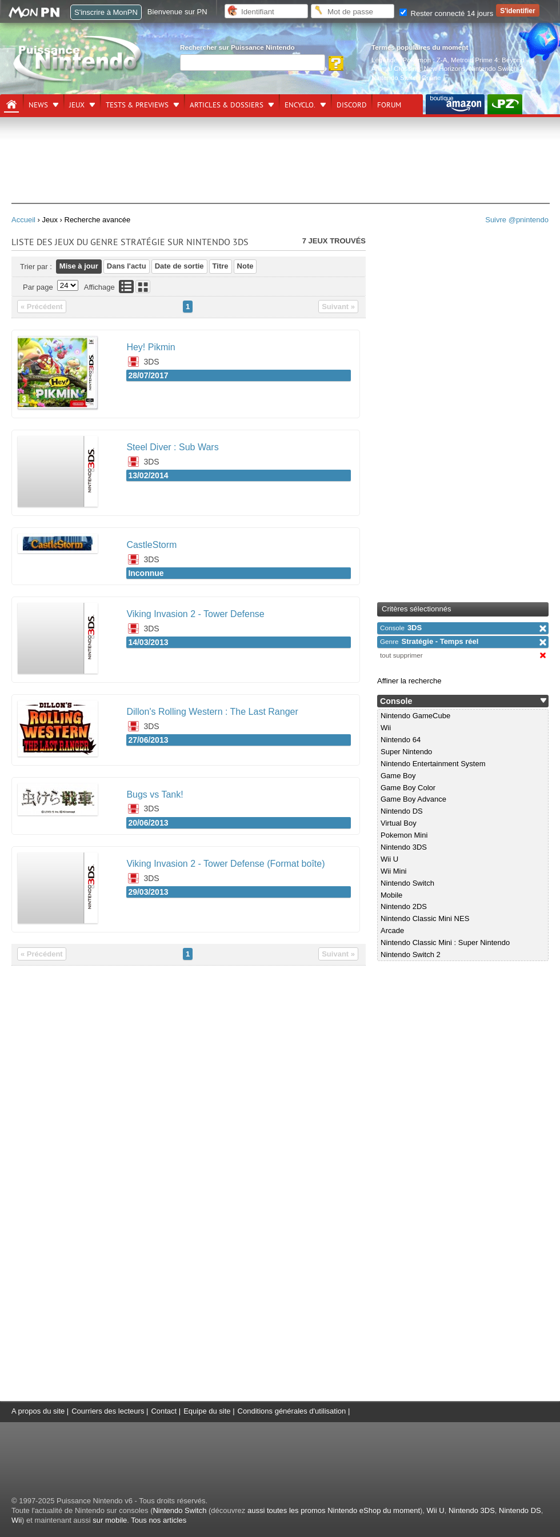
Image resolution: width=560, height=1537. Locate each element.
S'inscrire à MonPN (106, 12)
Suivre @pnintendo (517, 219)
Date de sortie (179, 266)
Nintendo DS (402, 811)
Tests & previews (137, 105)
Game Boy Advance (413, 799)
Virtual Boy (399, 823)
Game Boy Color (408, 787)
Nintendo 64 (401, 739)
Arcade (392, 930)
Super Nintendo (406, 751)
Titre (221, 266)
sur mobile (110, 1520)
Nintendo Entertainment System (433, 763)
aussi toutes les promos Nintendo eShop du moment (333, 1510)
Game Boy (398, 775)
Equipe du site (206, 1411)
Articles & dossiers (226, 105)
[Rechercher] (252, 62)
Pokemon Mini (404, 835)
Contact (164, 1411)
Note (245, 266)
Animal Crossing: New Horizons (418, 68)
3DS (401, 627)
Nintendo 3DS (404, 847)
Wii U (389, 859)
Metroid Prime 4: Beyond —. (493, 59)
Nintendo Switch (407, 883)
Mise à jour (78, 266)
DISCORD (352, 105)
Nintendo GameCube (415, 715)
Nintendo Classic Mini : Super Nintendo (445, 942)
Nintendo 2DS (404, 906)
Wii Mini (394, 871)
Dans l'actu (126, 266)
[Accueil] (11, 105)
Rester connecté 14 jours (446, 13)
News (38, 105)
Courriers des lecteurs (107, 1411)
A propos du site (38, 1411)
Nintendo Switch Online (406, 77)
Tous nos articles (158, 1520)
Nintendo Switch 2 (496, 68)
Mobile (391, 895)
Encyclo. (300, 105)
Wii (386, 727)
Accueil (23, 219)
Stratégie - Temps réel (429, 641)
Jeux (77, 105)
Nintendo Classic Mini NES (425, 918)
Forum (389, 105)
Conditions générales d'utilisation (292, 1411)
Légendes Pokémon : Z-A (409, 59)
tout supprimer (401, 655)
